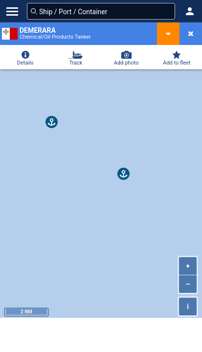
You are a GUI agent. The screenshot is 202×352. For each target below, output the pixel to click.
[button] (190, 11)
